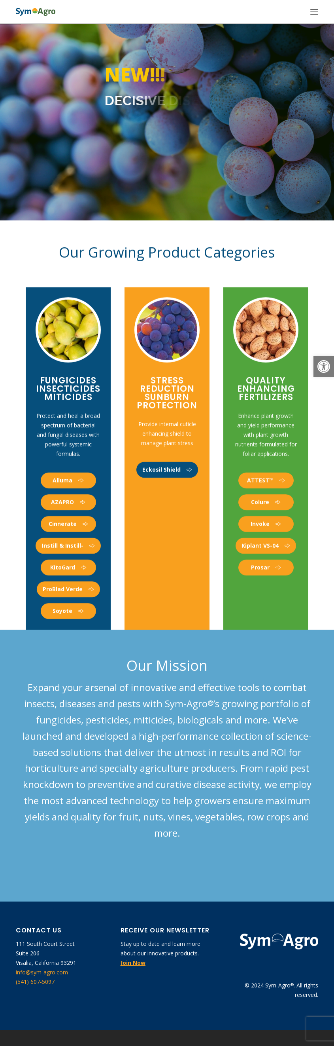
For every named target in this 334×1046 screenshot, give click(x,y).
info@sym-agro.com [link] (42, 972)
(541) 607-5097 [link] (35, 981)
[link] (323, 366)
